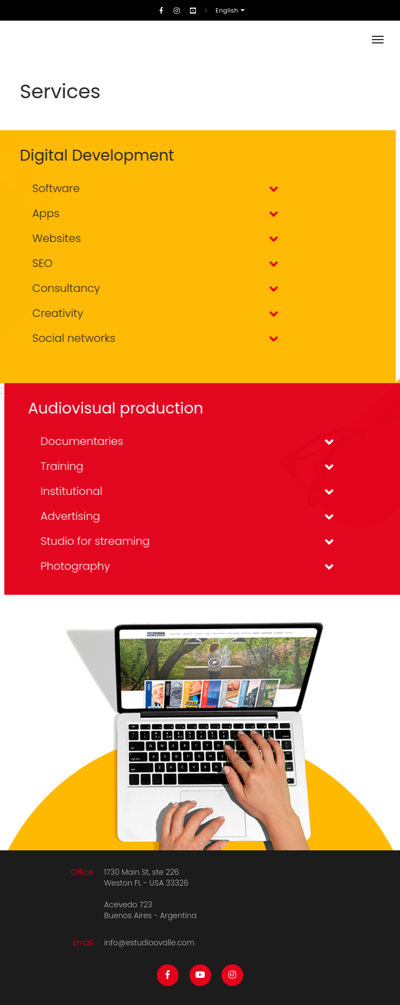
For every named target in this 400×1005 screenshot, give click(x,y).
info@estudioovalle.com (149, 942)
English (227, 10)
